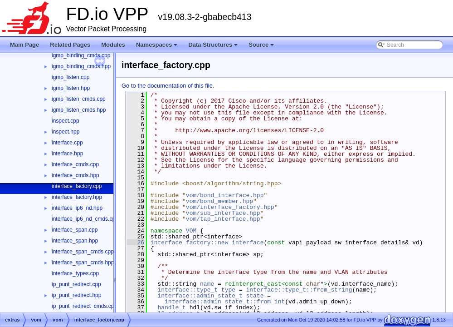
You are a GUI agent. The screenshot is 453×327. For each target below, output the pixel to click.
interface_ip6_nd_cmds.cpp (85, 219)
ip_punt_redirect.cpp (76, 284)
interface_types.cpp (75, 273)
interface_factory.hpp (77, 197)
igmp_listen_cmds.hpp (79, 110)
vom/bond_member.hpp (219, 201)
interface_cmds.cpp (75, 164)
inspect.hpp (65, 132)
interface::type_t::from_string (299, 290)
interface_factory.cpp (77, 186)
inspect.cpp (65, 121)
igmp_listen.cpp (70, 77)
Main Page (24, 44)
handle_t (171, 307)
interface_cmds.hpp (75, 175)
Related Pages (70, 44)
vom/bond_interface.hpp (225, 195)
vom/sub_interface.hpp (223, 213)
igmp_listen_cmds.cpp (79, 99)
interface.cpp (67, 142)
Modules (113, 44)
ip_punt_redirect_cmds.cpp (84, 306)
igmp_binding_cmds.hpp (81, 66)
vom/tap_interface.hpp (223, 219)
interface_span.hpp (75, 241)
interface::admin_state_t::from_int (225, 301)
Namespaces (157, 47)
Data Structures (213, 47)
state (254, 296)
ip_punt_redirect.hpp (76, 295)
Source (261, 47)
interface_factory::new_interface (207, 242)
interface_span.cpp (74, 230)
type (228, 290)
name (207, 284)
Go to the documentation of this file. (168, 85)
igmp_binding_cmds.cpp (81, 55)
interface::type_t (187, 290)
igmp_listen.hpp (71, 88)
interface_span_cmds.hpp (83, 262)
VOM (191, 231)
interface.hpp (67, 153)
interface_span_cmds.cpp (83, 251)
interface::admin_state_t (199, 296)
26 (135, 242)
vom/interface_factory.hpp (230, 207)
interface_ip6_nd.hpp (77, 208)
